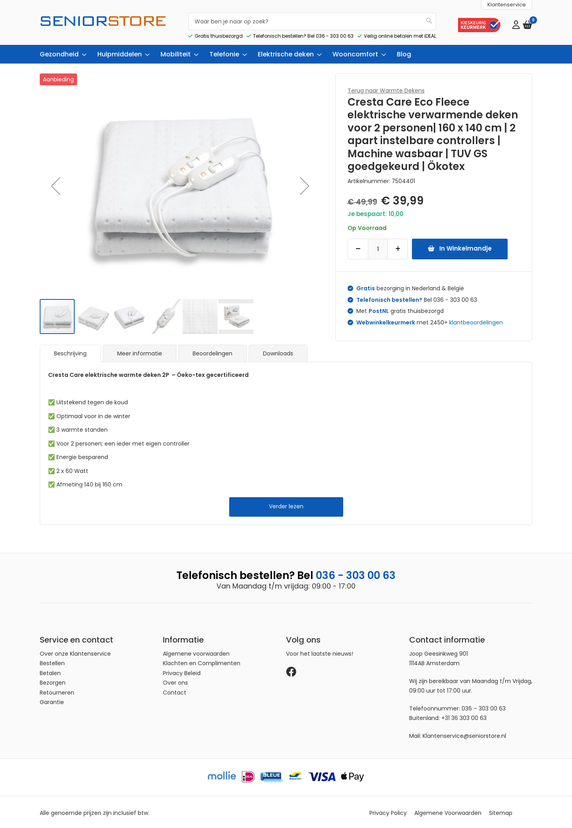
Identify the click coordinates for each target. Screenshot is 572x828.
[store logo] (103, 27)
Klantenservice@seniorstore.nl (464, 734)
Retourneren (57, 691)
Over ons (175, 681)
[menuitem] (61, 52)
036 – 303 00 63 (484, 707)
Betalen (50, 672)
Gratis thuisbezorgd (219, 34)
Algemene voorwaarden (196, 652)
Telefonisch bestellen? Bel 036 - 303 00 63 (303, 34)
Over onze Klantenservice (75, 652)
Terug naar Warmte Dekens (386, 89)
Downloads (278, 352)
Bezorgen (53, 681)
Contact (174, 691)
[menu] (286, 52)
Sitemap (500, 811)
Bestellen (52, 662)
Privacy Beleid (182, 672)
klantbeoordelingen (476, 320)
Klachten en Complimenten (201, 662)
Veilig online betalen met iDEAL (400, 34)
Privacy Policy (388, 811)
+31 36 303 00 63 (464, 716)
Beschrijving (70, 352)
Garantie (52, 700)
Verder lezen (286, 505)
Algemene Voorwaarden (447, 811)
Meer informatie (139, 352)
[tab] (70, 352)
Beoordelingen (212, 352)
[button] (56, 184)
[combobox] (312, 20)
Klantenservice (506, 4)
